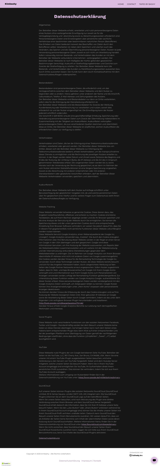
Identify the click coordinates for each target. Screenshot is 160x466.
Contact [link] (131, 4)
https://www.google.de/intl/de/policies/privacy (99, 377)
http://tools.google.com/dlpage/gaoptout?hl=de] (61, 303)
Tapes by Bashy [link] (147, 4)
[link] (11, 4)
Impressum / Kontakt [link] (91, 461)
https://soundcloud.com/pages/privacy (98, 424)
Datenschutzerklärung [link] (69, 461)
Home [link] (121, 4)
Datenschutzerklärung (49, 438)
